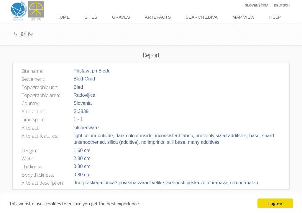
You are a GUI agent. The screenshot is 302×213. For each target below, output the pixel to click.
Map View (243, 17)
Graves (121, 17)
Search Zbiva (202, 17)
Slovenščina (256, 5)
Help (275, 17)
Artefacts (158, 17)
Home (63, 17)
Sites (90, 17)
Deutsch (282, 5)
